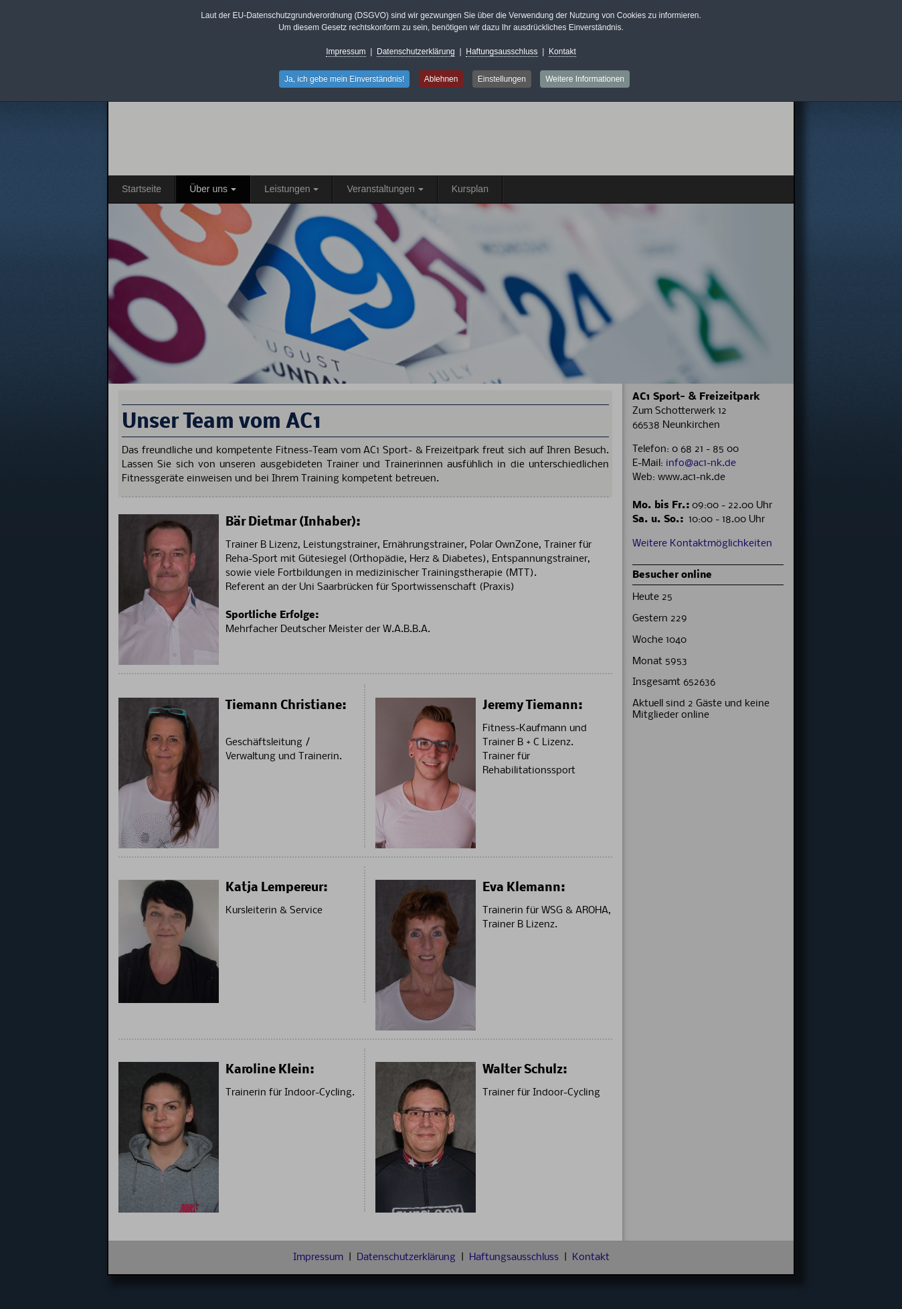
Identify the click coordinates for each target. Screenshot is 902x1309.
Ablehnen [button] (441, 79)
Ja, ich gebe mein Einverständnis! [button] (344, 79)
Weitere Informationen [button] (584, 79)
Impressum (345, 51)
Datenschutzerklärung (416, 51)
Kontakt (562, 51)
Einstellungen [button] (502, 79)
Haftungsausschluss (501, 51)
